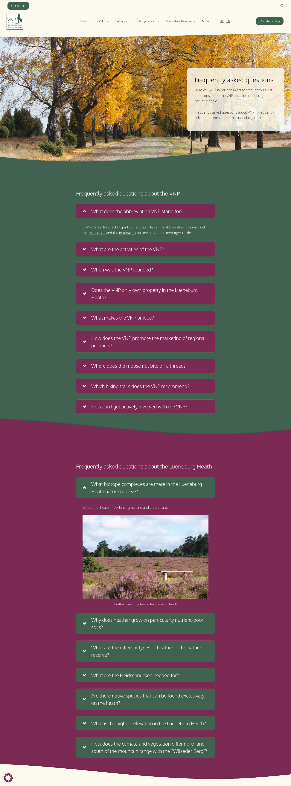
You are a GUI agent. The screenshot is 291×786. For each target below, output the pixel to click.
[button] (145, 211)
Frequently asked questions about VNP (224, 112)
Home (82, 21)
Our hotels (18, 6)
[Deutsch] (222, 21)
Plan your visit (149, 21)
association (97, 233)
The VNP (101, 21)
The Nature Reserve (181, 21)
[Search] (282, 5)
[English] (228, 21)
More (208, 21)
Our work (123, 21)
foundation (127, 233)
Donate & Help (270, 21)
